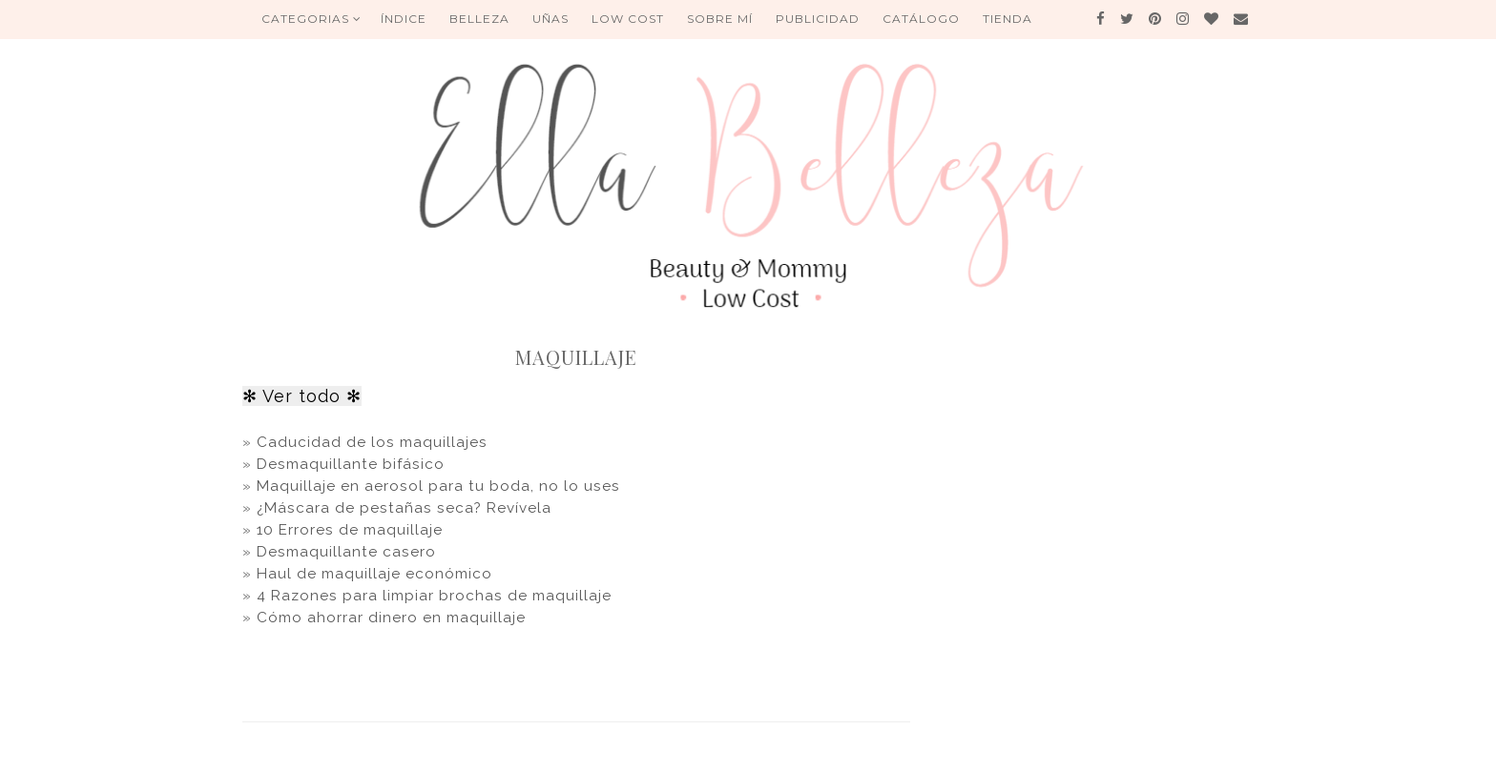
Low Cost (628, 18)
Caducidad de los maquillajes (372, 442)
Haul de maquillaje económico (374, 573)
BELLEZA (479, 18)
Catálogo (921, 18)
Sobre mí (720, 18)
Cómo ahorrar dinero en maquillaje (391, 617)
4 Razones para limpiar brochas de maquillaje (434, 595)
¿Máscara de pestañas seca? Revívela (404, 508)
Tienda (1007, 18)
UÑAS (550, 18)
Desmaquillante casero (344, 551)
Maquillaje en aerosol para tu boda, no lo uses (436, 486)
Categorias (311, 18)
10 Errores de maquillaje (350, 529)
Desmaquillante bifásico (353, 464)
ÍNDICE (403, 18)
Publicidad (818, 18)
